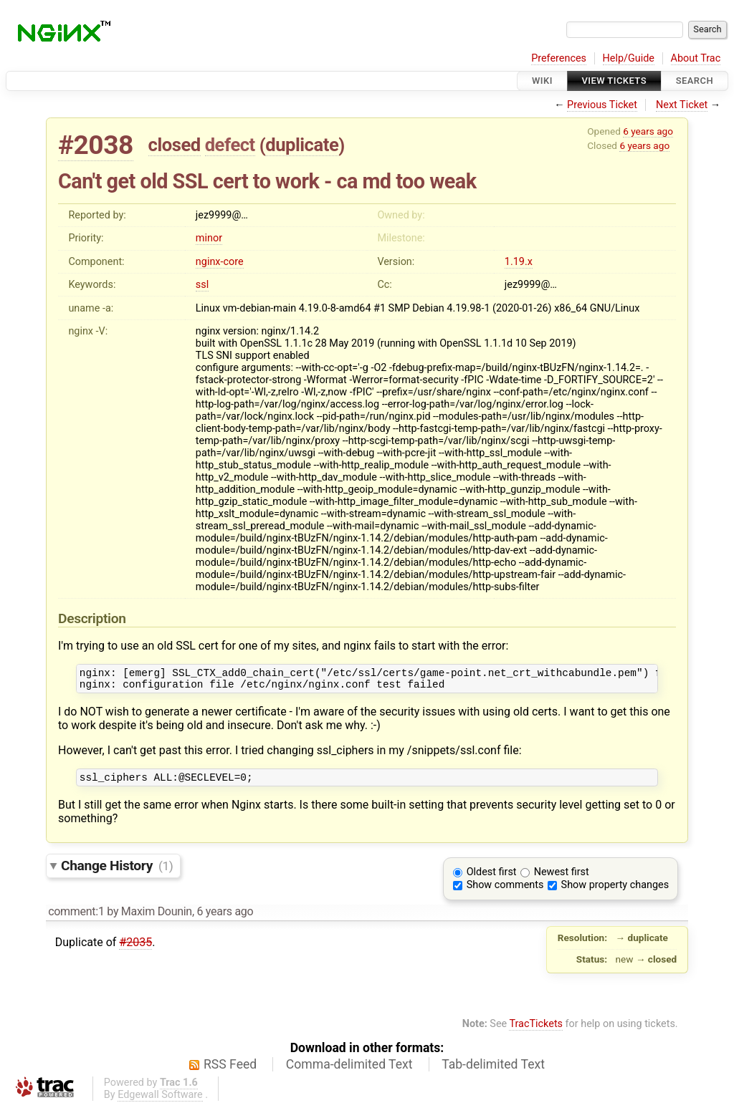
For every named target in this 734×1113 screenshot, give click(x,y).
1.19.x (519, 262)
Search (694, 80)
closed (174, 144)
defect (230, 144)
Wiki (542, 80)
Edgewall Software (160, 1101)
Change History (117, 872)
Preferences (558, 58)
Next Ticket (681, 105)
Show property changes (615, 891)
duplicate (301, 144)
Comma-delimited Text (349, 1071)
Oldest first (492, 878)
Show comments (505, 891)
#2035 (135, 948)
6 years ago (648, 131)
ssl (202, 285)
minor (209, 238)
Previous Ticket (602, 105)
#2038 (95, 145)
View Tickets (614, 80)
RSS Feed (230, 1071)
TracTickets (536, 1030)
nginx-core (220, 262)
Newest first (561, 878)
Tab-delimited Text (493, 1071)
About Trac (696, 58)
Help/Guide (628, 58)
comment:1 (76, 918)
